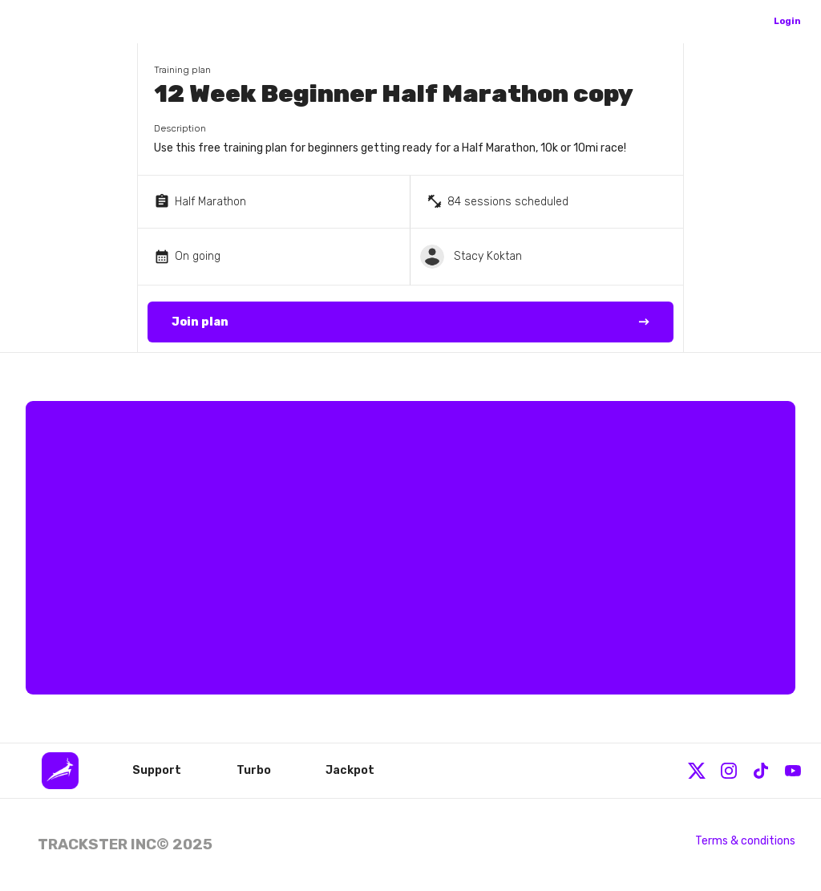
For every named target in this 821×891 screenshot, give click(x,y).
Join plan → (411, 322)
